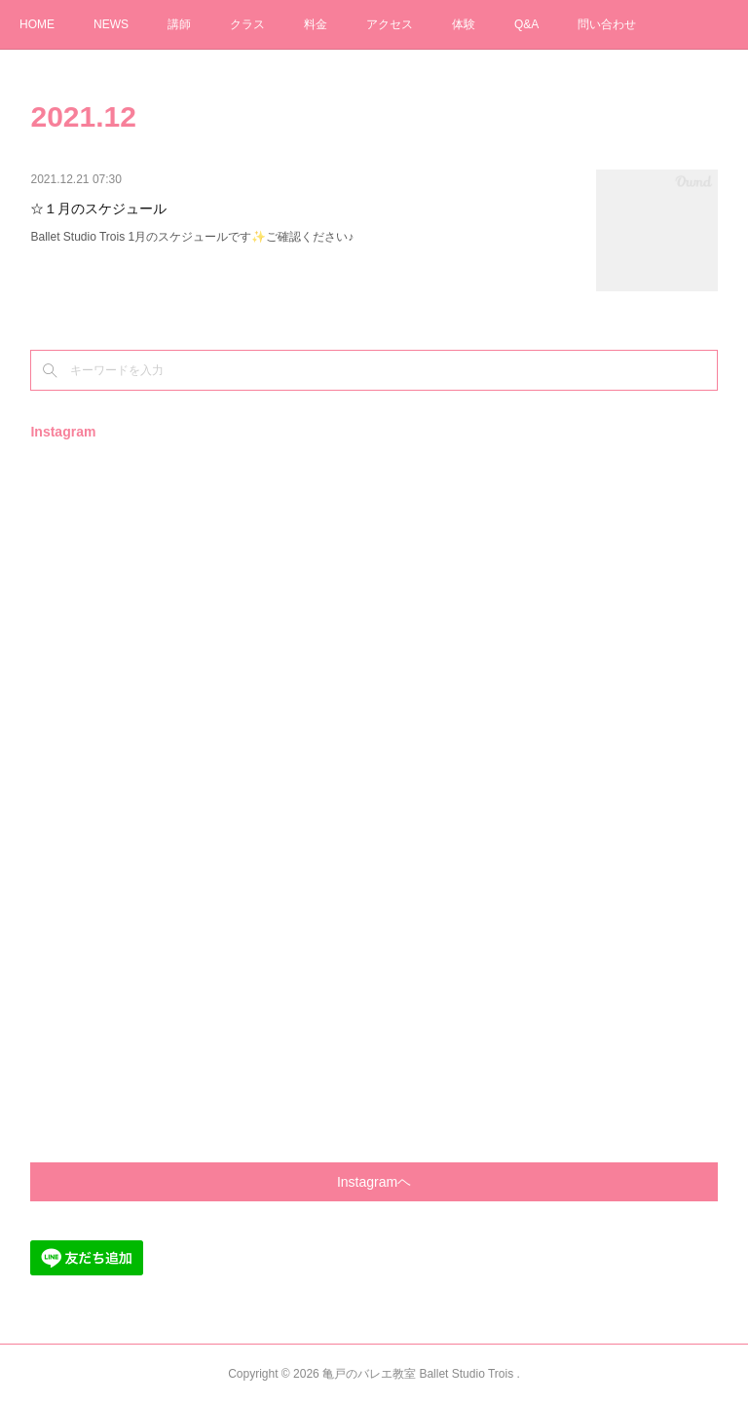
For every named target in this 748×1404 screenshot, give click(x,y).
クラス (247, 24)
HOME (37, 24)
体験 (463, 24)
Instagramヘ (374, 1182)
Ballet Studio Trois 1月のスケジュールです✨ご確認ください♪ (192, 237)
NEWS (111, 24)
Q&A (526, 24)
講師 (179, 24)
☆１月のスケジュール (98, 208)
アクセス (389, 24)
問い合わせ (607, 24)
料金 (315, 24)
